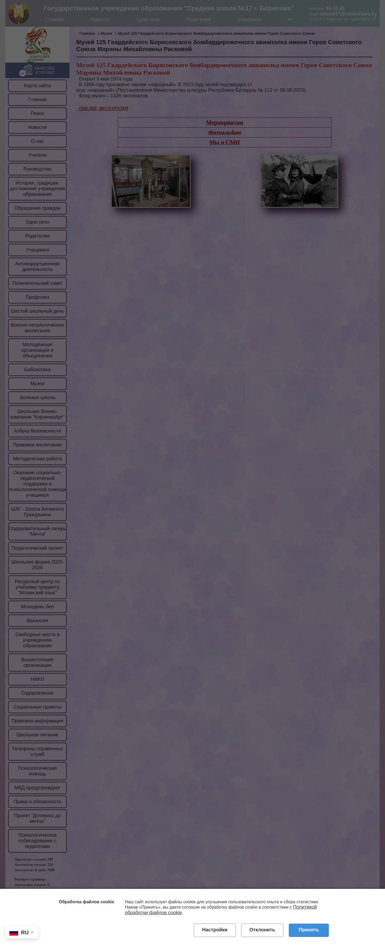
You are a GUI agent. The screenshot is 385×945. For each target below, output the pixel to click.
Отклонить (262, 929)
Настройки (215, 929)
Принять (309, 929)
